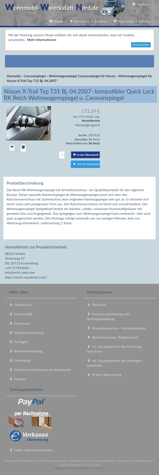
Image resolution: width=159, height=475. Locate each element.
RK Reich (94, 143)
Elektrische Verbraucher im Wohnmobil (40, 370)
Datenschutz (21, 305)
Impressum (19, 323)
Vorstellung (20, 360)
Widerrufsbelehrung (26, 333)
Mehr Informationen (41, 40)
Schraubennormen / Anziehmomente (116, 328)
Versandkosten (91, 120)
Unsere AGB (20, 314)
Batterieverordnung (25, 351)
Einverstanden (140, 44)
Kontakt (17, 379)
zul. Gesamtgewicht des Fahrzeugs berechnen (114, 348)
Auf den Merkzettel (86, 164)
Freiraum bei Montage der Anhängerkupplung (108, 316)
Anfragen (18, 342)
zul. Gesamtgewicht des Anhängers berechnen (114, 363)
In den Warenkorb (86, 154)
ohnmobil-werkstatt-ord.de (66, 7)
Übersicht (96, 305)
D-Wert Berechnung (104, 375)
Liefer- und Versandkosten (30, 450)
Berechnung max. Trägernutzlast (112, 337)
